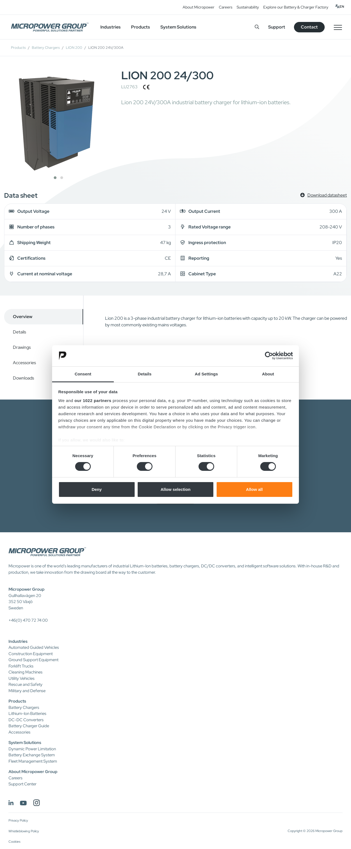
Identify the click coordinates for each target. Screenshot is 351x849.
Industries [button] (110, 27)
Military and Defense (27, 691)
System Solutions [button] (178, 27)
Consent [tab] (83, 374)
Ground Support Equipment (33, 660)
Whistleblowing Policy (24, 831)
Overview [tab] (22, 316)
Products (18, 47)
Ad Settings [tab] (206, 374)
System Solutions (25, 742)
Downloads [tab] (23, 378)
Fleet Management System (33, 761)
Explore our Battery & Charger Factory (295, 7)
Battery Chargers (46, 47)
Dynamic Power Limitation (32, 749)
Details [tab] (145, 374)
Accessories (19, 732)
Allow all (254, 489)
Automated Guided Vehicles (34, 647)
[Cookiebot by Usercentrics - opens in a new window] (269, 356)
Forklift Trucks (21, 666)
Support (276, 27)
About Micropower (198, 7)
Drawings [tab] (22, 347)
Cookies (14, 841)
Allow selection (175, 489)
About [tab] (268, 374)
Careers (225, 7)
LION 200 (74, 47)
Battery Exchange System (32, 755)
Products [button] (140, 27)
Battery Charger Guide (29, 726)
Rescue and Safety (26, 684)
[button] (55, 177)
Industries (18, 641)
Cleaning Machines (26, 672)
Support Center (22, 784)
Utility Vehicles (22, 678)
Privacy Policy (18, 820)
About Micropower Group (33, 771)
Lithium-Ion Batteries (27, 713)
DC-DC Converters (26, 720)
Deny (97, 489)
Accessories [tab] (24, 363)
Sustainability (248, 7)
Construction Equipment (31, 653)
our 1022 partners (93, 400)
